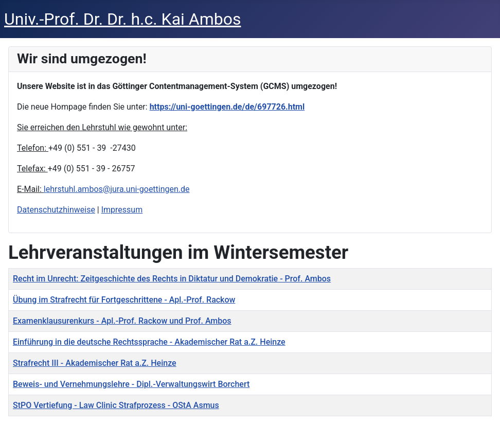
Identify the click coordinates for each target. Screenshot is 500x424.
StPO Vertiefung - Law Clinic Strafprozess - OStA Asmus (116, 405)
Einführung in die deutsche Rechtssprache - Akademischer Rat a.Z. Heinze (149, 342)
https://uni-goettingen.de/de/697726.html (227, 107)
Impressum (122, 210)
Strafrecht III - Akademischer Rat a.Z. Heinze (94, 363)
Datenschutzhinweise (56, 210)
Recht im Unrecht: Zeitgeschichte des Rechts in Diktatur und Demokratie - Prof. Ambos (172, 279)
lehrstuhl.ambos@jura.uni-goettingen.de (117, 189)
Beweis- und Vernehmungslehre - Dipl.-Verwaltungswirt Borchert (131, 384)
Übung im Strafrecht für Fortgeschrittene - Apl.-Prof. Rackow (124, 300)
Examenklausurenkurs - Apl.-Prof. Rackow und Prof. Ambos (122, 321)
